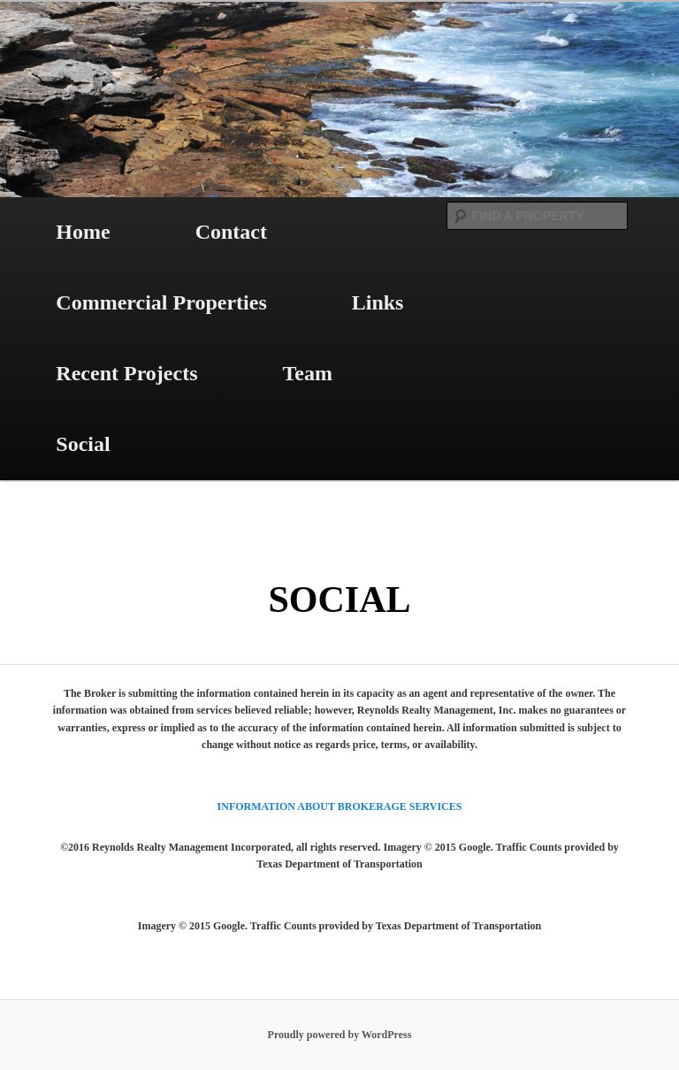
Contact (231, 231)
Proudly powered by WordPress (340, 1034)
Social (83, 443)
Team (307, 373)
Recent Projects (126, 373)
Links (378, 302)
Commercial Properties (161, 302)
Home (83, 231)
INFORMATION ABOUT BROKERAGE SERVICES (339, 806)
